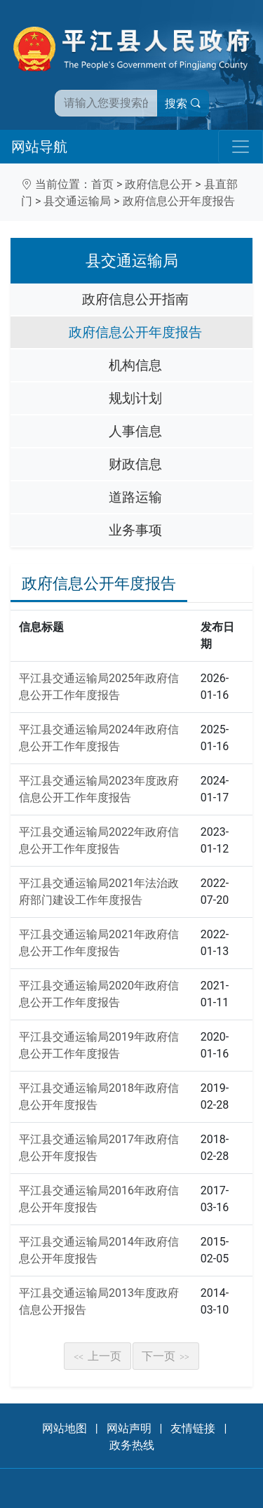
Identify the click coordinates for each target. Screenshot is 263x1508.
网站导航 (39, 146)
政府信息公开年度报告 (179, 201)
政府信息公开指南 (135, 299)
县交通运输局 (77, 201)
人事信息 (135, 431)
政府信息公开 (158, 184)
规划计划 (135, 398)
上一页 (97, 1356)
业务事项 (135, 530)
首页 (102, 184)
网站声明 (129, 1428)
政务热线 (131, 1445)
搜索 (183, 103)
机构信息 (135, 365)
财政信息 (135, 464)
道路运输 (135, 497)
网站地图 (64, 1428)
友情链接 (192, 1428)
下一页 (165, 1356)
